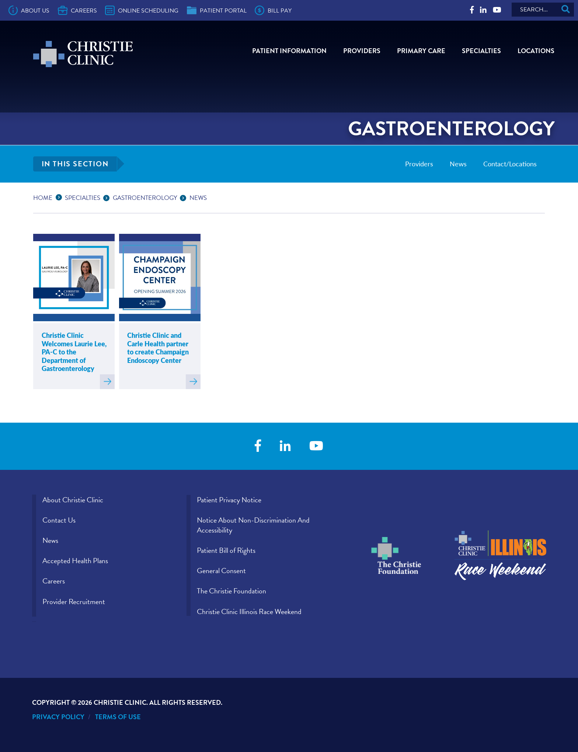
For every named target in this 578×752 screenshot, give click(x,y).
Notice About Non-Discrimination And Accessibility (253, 525)
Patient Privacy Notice (229, 499)
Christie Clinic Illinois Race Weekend (249, 611)
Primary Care (421, 51)
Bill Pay (273, 10)
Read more (107, 381)
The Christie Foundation (231, 590)
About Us (29, 10)
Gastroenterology (145, 197)
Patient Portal (217, 10)
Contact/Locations (510, 163)
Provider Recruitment (73, 601)
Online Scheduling (141, 10)
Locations (536, 51)
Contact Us (59, 520)
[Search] (543, 10)
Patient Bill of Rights (226, 550)
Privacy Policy (58, 717)
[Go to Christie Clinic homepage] (83, 54)
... (60, 196)
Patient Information (289, 51)
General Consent (221, 570)
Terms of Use (118, 717)
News (458, 163)
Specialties (481, 51)
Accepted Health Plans (75, 560)
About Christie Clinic (72, 499)
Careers (77, 10)
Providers (361, 51)
